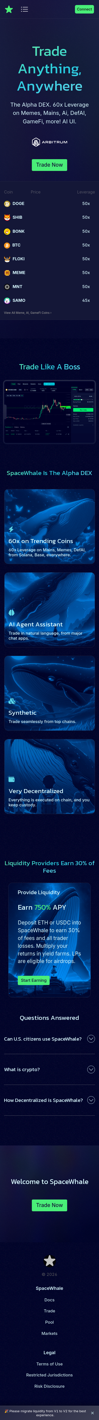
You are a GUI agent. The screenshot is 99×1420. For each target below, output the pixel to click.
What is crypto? (22, 1069)
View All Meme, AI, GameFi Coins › (28, 313)
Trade (49, 1310)
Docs (49, 1299)
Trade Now (49, 165)
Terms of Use (49, 1363)
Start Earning (34, 980)
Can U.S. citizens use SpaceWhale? (43, 1039)
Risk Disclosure (49, 1386)
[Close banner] (92, 1412)
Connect (84, 9)
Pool (49, 1322)
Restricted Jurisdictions (49, 1374)
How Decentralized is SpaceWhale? (43, 1100)
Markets (50, 1333)
